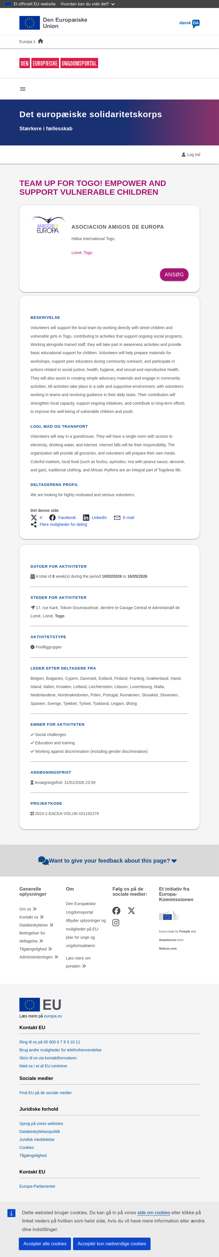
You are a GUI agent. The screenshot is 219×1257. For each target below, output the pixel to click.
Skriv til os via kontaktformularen (48, 1058)
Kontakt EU (32, 1027)
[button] (38, 517)
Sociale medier (36, 1078)
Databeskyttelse (33, 925)
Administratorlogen (36, 957)
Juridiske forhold (38, 1109)
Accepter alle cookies (44, 1243)
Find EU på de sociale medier (45, 1092)
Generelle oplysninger (32, 892)
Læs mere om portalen (78, 962)
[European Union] (40, 1010)
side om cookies (153, 1212)
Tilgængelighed (32, 949)
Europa (25, 41)
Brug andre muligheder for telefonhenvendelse (60, 1050)
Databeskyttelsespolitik (39, 1131)
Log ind (193, 154)
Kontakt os (28, 917)
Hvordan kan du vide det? (88, 3)
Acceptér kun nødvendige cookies (112, 1243)
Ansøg (174, 274)
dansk (189, 23)
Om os (25, 909)
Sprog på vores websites (41, 1123)
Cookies (26, 1147)
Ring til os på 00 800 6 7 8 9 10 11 (49, 1042)
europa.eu (53, 1016)
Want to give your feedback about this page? (108, 860)
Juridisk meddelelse (36, 1139)
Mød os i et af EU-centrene (43, 1066)
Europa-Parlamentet (37, 1186)
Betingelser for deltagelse (32, 937)
